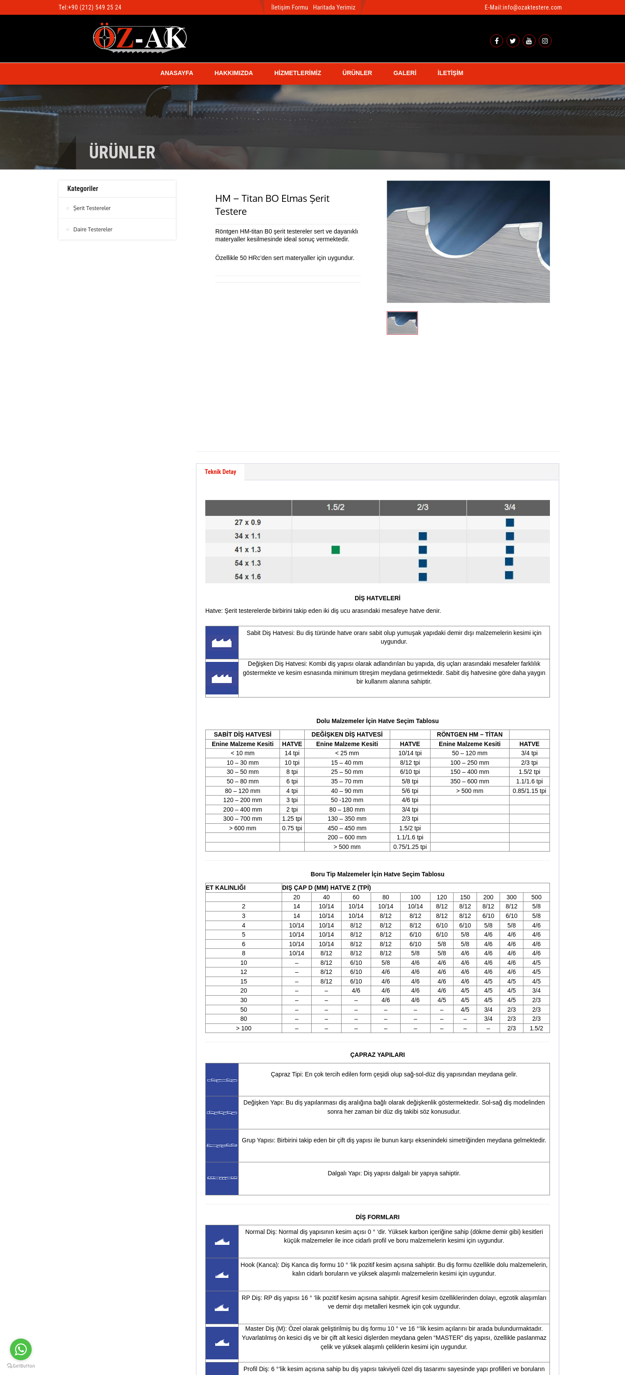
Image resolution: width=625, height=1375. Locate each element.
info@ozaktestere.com (532, 7)
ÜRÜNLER (357, 72)
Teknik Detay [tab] (225, 365)
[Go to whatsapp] (21, 1349)
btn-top (313, 1329)
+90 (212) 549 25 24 (95, 7)
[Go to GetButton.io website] (21, 1366)
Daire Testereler (93, 229)
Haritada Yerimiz (334, 7)
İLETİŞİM (450, 72)
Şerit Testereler (92, 207)
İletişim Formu (289, 7)
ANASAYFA (177, 72)
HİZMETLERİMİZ (297, 72)
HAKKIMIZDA (233, 72)
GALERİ (404, 72)
